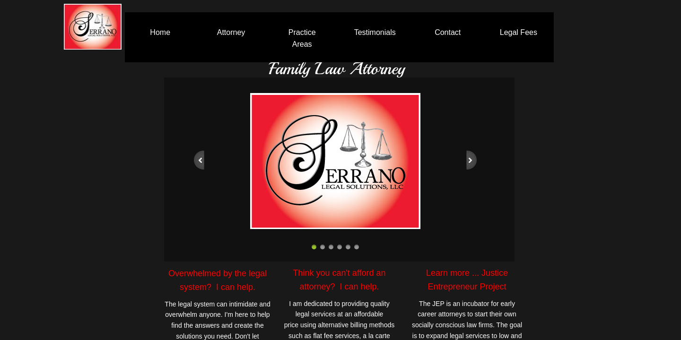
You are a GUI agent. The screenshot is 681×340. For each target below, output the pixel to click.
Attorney (231, 32)
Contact (448, 32)
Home (160, 32)
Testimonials (375, 32)
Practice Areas (302, 38)
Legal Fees (518, 32)
